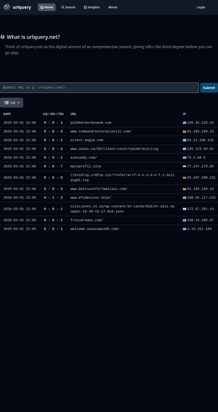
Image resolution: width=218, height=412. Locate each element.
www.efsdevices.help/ (90, 198)
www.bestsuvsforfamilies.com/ (99, 189)
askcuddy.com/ (83, 158)
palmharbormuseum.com (90, 123)
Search (68, 7)
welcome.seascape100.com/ (94, 229)
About (112, 7)
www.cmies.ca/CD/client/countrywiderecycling (114, 149)
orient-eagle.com (86, 140)
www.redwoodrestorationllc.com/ (101, 132)
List (12, 102)
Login (201, 7)
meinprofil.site (85, 166)
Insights (92, 7)
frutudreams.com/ (86, 220)
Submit (209, 87)
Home (46, 7)
